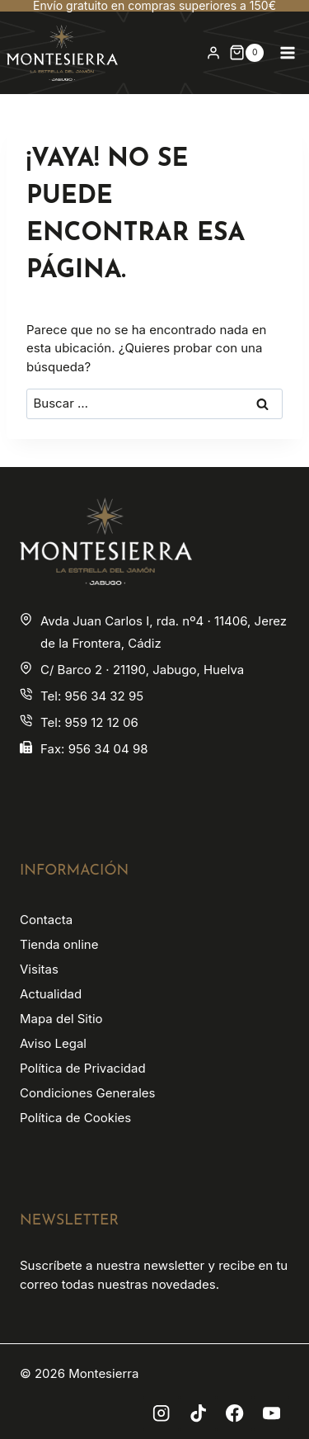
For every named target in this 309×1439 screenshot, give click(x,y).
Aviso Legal (53, 1043)
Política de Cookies (75, 1117)
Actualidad (51, 994)
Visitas (39, 969)
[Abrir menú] (287, 52)
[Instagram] (161, 1414)
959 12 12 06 (101, 722)
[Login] (213, 53)
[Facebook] (235, 1414)
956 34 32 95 (103, 696)
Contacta (46, 919)
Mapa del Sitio (61, 1018)
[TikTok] (198, 1414)
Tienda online (59, 944)
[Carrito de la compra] (246, 53)
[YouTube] (271, 1414)
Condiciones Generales (87, 1093)
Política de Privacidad (83, 1068)
